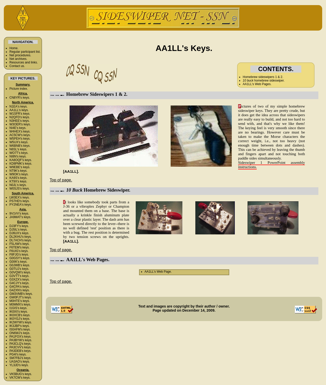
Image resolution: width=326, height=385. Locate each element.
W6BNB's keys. (19, 146)
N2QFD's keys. (19, 117)
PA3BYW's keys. (20, 340)
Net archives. (18, 59)
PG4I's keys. (17, 354)
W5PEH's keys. (19, 138)
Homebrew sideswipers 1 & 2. (263, 77)
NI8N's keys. (17, 156)
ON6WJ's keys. (19, 333)
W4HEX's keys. (19, 131)
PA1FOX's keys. (20, 336)
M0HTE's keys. (19, 301)
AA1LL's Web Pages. (257, 84)
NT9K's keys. (18, 170)
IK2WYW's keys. (20, 322)
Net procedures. (20, 55)
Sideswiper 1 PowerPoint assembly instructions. (271, 165)
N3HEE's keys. (19, 121)
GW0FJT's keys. (20, 297)
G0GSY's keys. (19, 258)
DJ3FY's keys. (19, 226)
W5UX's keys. (18, 142)
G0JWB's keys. (19, 265)
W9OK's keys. (19, 174)
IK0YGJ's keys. (19, 319)
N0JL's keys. (18, 185)
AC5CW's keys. (20, 135)
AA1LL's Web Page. (158, 271)
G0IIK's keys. (18, 261)
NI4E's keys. (17, 128)
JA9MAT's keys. (20, 217)
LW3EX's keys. (19, 197)
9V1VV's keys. (19, 213)
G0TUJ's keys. (19, 269)
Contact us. (17, 66)
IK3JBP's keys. (19, 326)
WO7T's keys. (18, 153)
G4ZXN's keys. (19, 290)
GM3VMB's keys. (21, 294)
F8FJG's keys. (19, 254)
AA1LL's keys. (19, 110)
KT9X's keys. (18, 181)
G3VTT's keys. (19, 276)
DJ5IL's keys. (18, 229)
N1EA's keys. (18, 106)
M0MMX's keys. (20, 304)
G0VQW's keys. (20, 272)
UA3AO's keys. (19, 361)
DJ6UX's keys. (19, 233)
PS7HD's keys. (19, 201)
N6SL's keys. (18, 149)
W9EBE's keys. (19, 167)
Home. (13, 48)
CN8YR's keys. (19, 97)
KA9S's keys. (18, 178)
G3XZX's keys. (19, 279)
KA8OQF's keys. (20, 160)
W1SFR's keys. (19, 113)
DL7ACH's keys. (20, 240)
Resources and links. (23, 62)
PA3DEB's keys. (20, 351)
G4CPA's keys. (19, 286)
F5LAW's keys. (19, 244)
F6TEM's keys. (19, 247)
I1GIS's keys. (18, 308)
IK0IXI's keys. (18, 311)
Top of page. (61, 180)
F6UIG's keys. (19, 251)
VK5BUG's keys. (20, 374)
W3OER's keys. (20, 124)
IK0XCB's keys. (19, 315)
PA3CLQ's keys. (20, 344)
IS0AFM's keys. (20, 329)
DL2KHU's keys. (20, 236)
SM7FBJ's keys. (20, 358)
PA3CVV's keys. (20, 347)
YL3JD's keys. (19, 365)
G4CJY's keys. (19, 283)
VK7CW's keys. (19, 377)
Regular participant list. (24, 52)
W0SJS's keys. (19, 188)
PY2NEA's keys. (20, 204)
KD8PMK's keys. (20, 163)
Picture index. (18, 88)
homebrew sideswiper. (263, 80)
